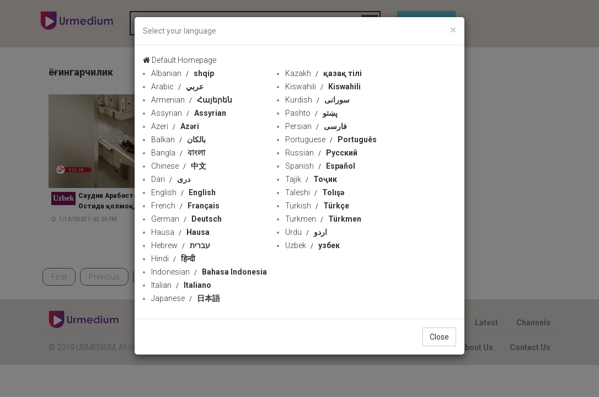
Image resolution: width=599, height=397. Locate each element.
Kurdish (317, 99)
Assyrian (188, 113)
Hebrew (180, 245)
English (183, 192)
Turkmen (323, 218)
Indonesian (209, 271)
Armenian (191, 99)
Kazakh (323, 73)
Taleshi (314, 192)
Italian (181, 285)
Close (439, 336)
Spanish (320, 166)
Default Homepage (179, 60)
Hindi (173, 258)
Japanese (185, 298)
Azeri (175, 126)
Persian (316, 126)
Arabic (177, 86)
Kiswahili (323, 86)
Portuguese (331, 139)
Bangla (178, 152)
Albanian (182, 73)
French (185, 205)
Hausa (180, 232)
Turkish (317, 205)
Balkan (178, 139)
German (186, 218)
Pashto (311, 113)
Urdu (306, 232)
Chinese (178, 166)
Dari (170, 179)
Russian (321, 152)
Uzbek (312, 245)
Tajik (311, 179)
